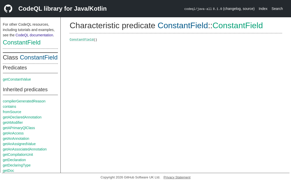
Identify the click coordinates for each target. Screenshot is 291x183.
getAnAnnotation (16, 138)
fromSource (12, 112)
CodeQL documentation (34, 35)
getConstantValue (17, 79)
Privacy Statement (177, 177)
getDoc (8, 171)
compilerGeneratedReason (24, 101)
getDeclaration (14, 160)
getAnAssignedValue (19, 144)
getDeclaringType (17, 165)
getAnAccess (13, 133)
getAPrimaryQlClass (19, 128)
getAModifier (13, 122)
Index (263, 9)
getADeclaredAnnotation (22, 117)
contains (9, 106)
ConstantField (22, 42)
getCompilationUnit (18, 154)
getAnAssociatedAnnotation (25, 149)
